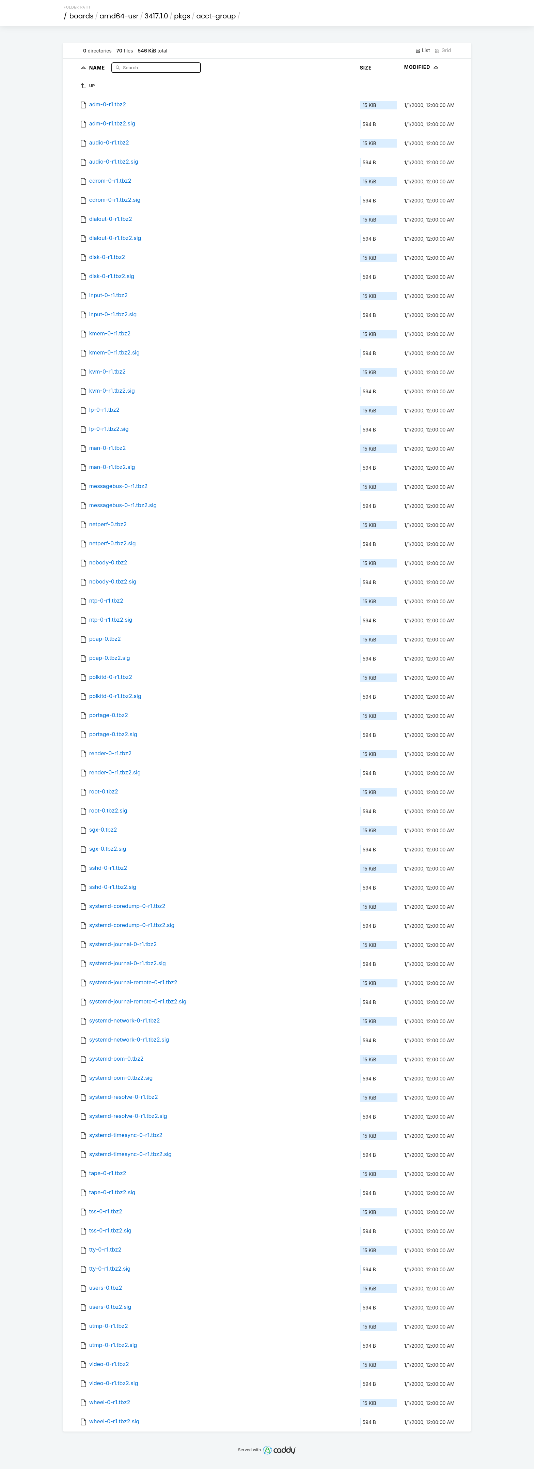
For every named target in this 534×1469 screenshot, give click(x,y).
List (422, 50)
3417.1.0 (156, 16)
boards (81, 16)
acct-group (216, 16)
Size (366, 68)
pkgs (182, 16)
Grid (443, 50)
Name (98, 67)
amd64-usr (119, 16)
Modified (422, 67)
